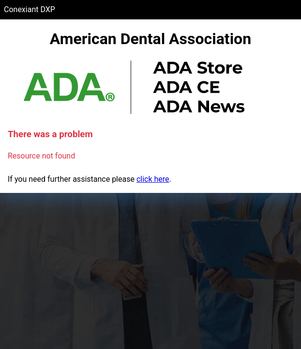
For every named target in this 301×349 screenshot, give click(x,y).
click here (152, 179)
